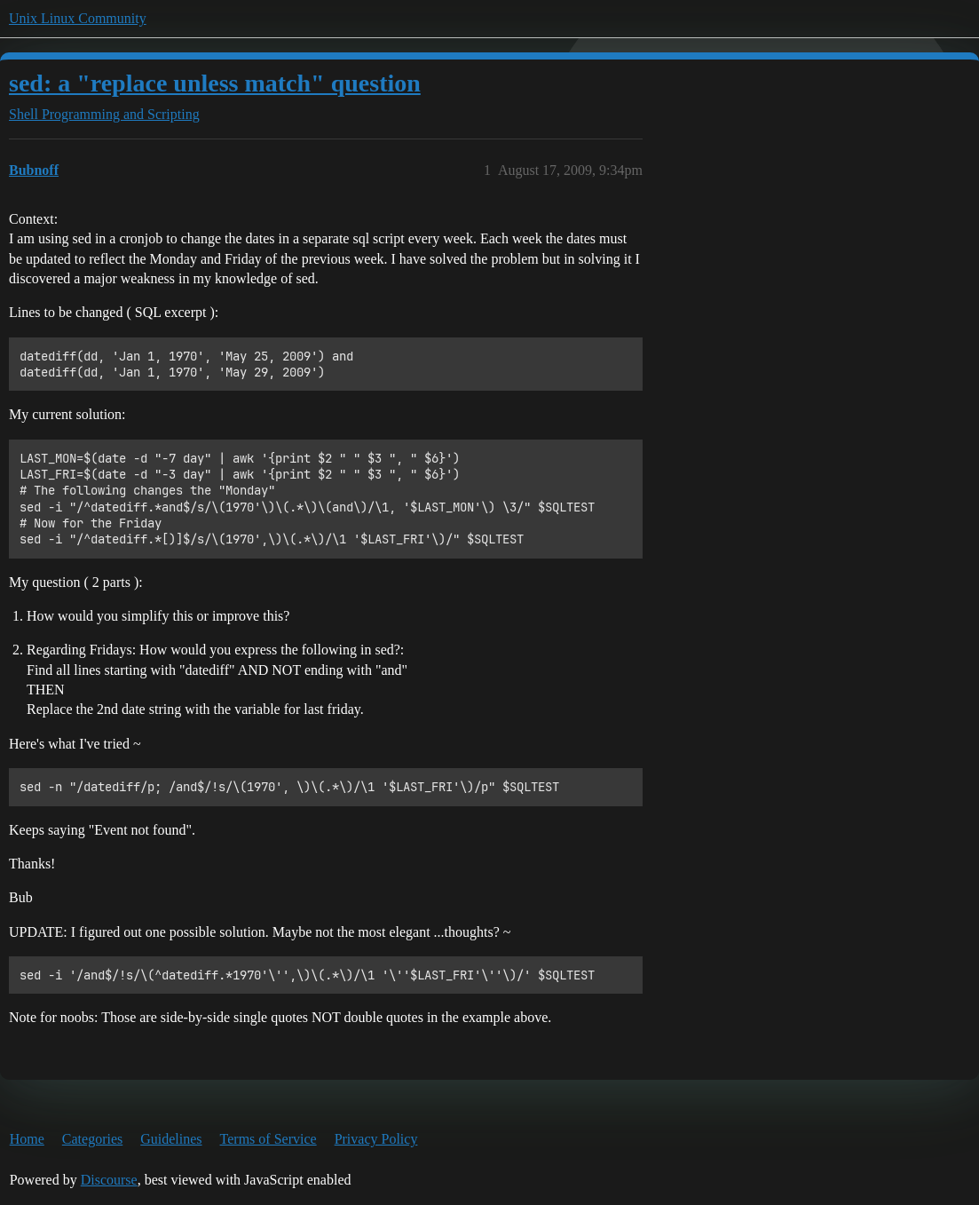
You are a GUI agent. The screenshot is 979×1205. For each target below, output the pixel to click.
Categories (92, 1138)
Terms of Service (268, 1138)
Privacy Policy (376, 1138)
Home (27, 1138)
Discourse (109, 1179)
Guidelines (170, 1138)
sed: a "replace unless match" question (215, 83)
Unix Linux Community (77, 18)
